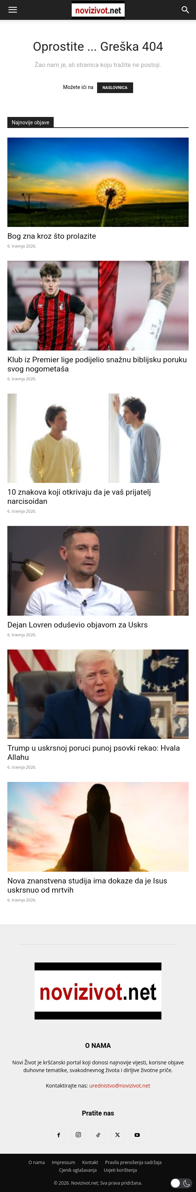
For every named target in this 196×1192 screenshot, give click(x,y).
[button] (12, 10)
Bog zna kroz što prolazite (51, 236)
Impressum (63, 1162)
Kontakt (90, 1162)
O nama (37, 1162)
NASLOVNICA (115, 87)
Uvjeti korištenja (120, 1170)
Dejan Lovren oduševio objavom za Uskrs (77, 624)
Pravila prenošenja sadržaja (133, 1162)
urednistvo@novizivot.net (119, 1085)
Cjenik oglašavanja (78, 1170)
